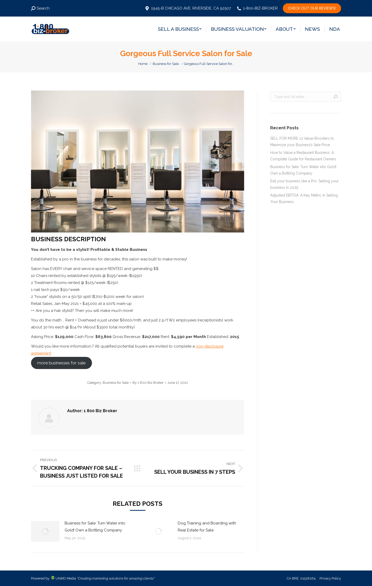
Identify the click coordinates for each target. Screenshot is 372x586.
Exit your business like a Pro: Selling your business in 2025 (304, 184)
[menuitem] (180, 29)
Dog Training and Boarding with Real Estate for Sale (207, 526)
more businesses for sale (61, 362)
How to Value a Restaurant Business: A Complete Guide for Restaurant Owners (303, 156)
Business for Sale (116, 383)
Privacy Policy (330, 578)
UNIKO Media (63, 578)
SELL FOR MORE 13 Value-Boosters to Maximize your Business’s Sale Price (302, 141)
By (148, 383)
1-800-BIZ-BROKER (257, 8)
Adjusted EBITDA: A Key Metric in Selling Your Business (304, 198)
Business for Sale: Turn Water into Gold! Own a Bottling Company (95, 526)
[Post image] (45, 531)
